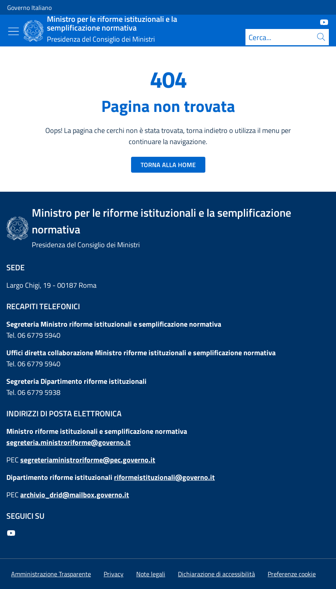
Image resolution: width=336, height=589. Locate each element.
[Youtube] (321, 21)
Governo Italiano (29, 7)
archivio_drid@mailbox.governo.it (74, 494)
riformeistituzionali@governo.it (164, 477)
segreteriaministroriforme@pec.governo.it (87, 459)
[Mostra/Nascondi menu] (13, 31)
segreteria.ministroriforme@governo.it (68, 442)
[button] (292, 574)
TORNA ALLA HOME (168, 164)
